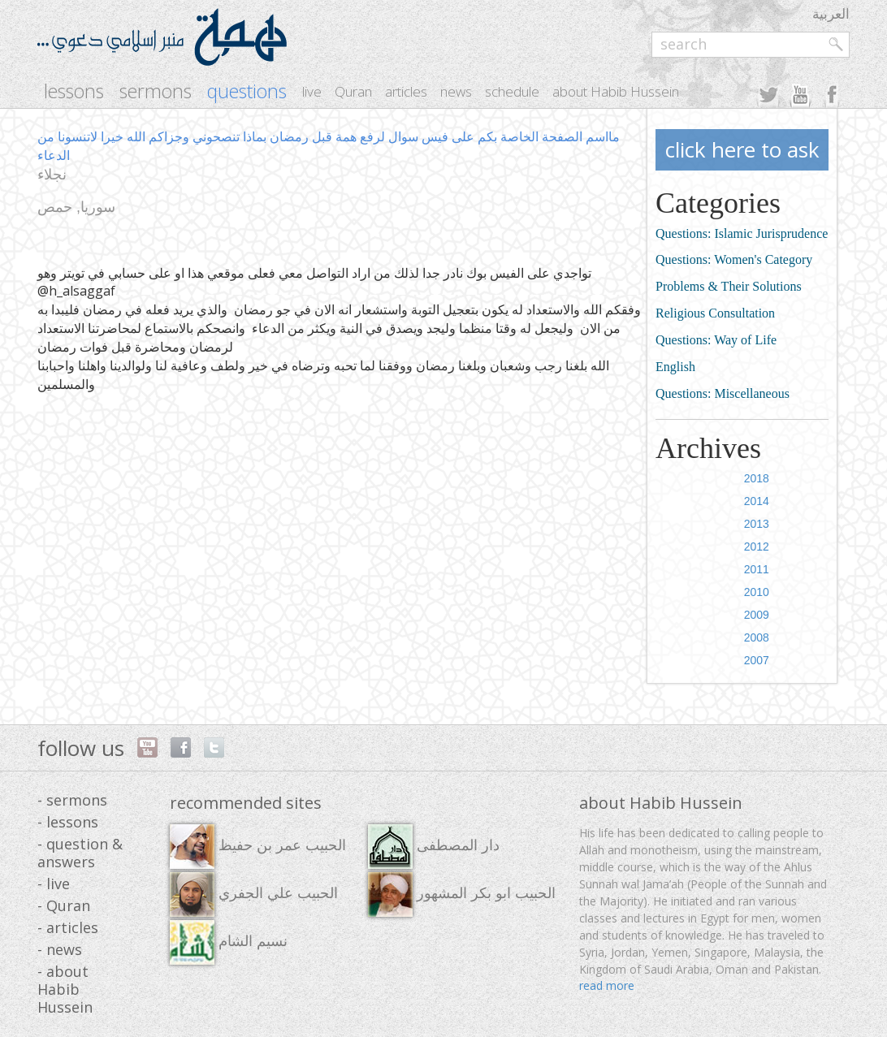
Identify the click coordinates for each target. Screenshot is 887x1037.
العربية (831, 13)
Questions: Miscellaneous (723, 393)
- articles (67, 927)
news (456, 91)
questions (247, 91)
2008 (756, 637)
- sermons (72, 800)
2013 (756, 523)
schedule (512, 91)
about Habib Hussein (615, 91)
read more (606, 985)
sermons (155, 91)
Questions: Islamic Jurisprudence (742, 233)
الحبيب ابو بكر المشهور (462, 894)
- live (53, 883)
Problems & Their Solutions (729, 286)
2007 (756, 660)
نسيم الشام (229, 942)
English (675, 367)
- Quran (63, 905)
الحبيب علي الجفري (254, 894)
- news (59, 949)
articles (406, 91)
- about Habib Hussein (65, 989)
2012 (756, 546)
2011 (756, 569)
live (312, 91)
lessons (74, 91)
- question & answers (80, 852)
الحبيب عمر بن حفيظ (258, 846)
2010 (756, 591)
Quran (353, 91)
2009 (756, 614)
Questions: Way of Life (716, 340)
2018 (756, 478)
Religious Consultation (715, 313)
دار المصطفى (434, 846)
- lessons (67, 822)
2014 (756, 501)
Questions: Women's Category (734, 259)
